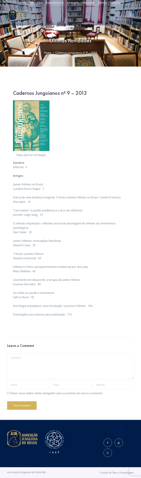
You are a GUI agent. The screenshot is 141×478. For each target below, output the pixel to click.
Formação (72, 2)
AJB (32, 2)
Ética (40, 2)
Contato (115, 2)
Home (23, 2)
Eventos (102, 2)
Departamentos (55, 2)
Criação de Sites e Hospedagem (117, 472)
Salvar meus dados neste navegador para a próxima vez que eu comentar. (56, 393)
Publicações (88, 2)
